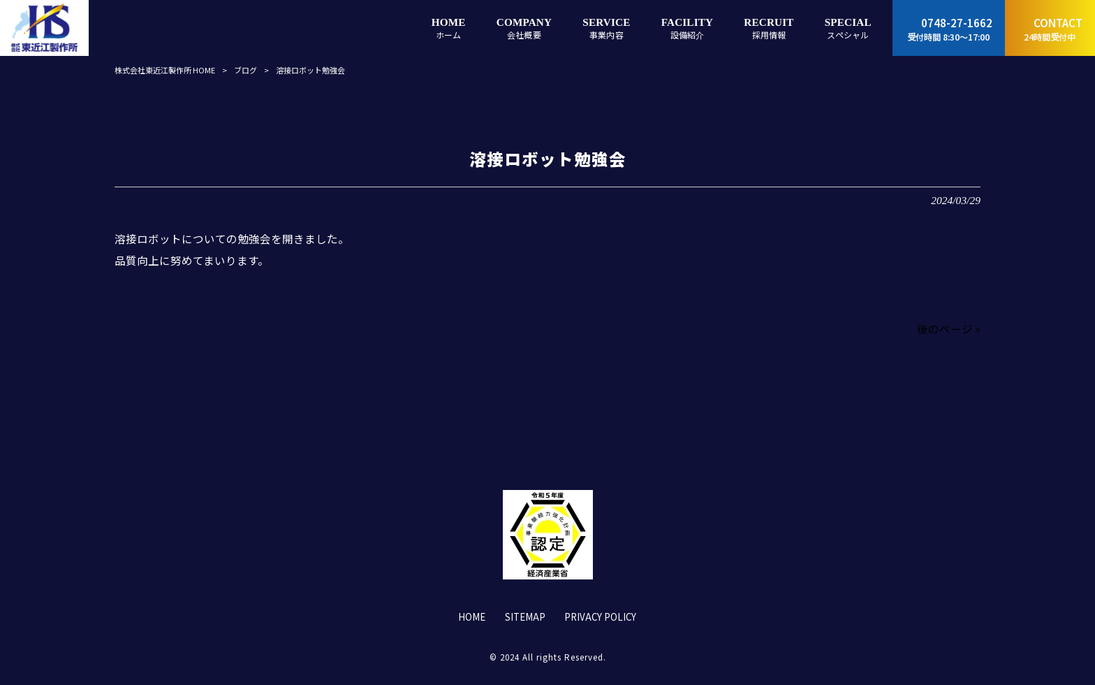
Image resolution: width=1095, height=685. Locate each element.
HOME (471, 617)
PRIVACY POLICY (600, 617)
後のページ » (948, 328)
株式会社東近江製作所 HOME (165, 69)
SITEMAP (525, 617)
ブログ (245, 69)
